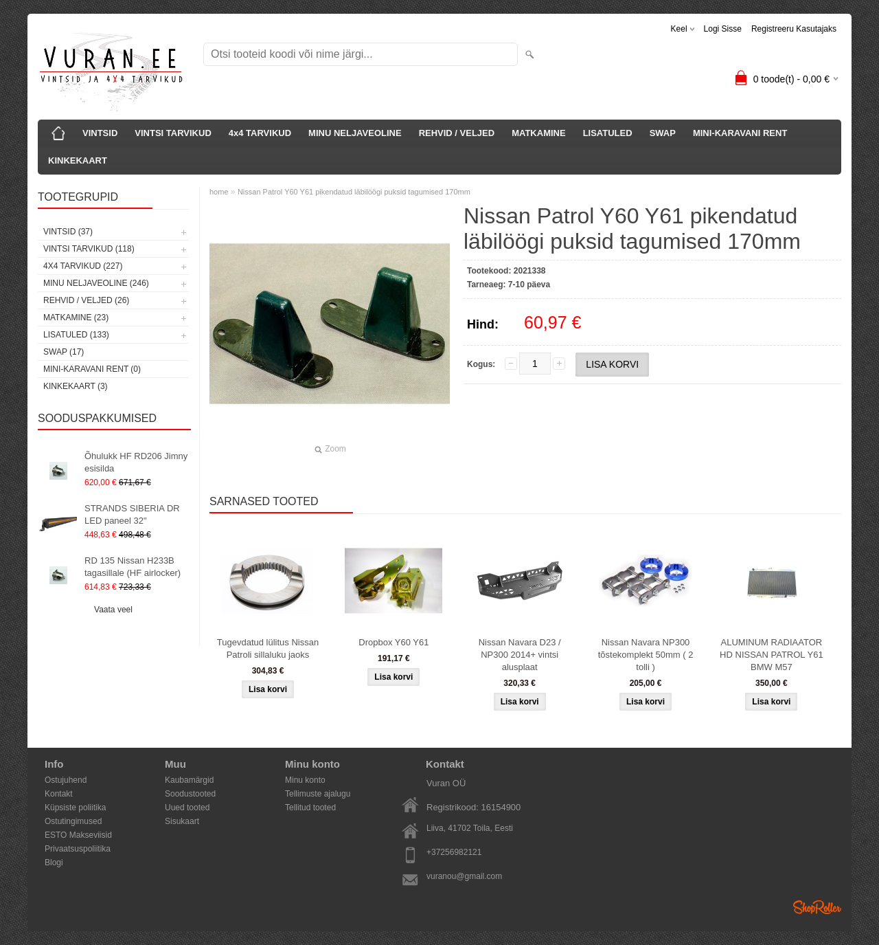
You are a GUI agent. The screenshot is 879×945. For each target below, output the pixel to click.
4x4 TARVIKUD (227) (82, 266)
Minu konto (305, 780)
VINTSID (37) (68, 231)
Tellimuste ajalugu (317, 794)
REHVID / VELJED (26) (86, 300)
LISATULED (607, 133)
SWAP (663, 133)
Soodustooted (190, 794)
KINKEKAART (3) (75, 386)
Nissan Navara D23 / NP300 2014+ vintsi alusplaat (520, 654)
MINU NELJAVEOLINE (355, 133)
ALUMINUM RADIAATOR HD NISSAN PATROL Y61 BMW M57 (771, 654)
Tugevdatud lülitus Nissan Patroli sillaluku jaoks (268, 648)
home (219, 192)
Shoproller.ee (817, 907)
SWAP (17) (63, 352)
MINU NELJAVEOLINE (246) (96, 283)
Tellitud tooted (310, 807)
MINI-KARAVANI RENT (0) (92, 369)
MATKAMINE (538, 133)
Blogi (54, 862)
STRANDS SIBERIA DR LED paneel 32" (132, 514)
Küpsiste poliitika (75, 807)
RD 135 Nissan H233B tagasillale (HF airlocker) (132, 566)
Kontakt (59, 794)
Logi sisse (723, 29)
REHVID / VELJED (457, 133)
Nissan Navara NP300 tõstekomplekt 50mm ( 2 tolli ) (646, 654)
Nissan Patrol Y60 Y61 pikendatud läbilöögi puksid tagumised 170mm (354, 192)
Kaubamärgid (189, 780)
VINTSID (99, 133)
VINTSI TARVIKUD (173, 133)
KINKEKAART (77, 160)
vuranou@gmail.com (464, 876)
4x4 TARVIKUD (260, 133)
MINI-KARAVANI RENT (740, 133)
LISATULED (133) (76, 335)
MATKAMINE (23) (76, 317)
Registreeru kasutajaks (793, 29)
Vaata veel (113, 609)
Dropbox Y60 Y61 (393, 642)
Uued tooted (187, 807)
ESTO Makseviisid (78, 835)
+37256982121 (453, 852)
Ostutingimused (73, 821)
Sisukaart (182, 821)
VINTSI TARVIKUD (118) (89, 249)
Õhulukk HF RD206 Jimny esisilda (135, 462)
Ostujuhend (66, 780)
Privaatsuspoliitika (78, 849)
